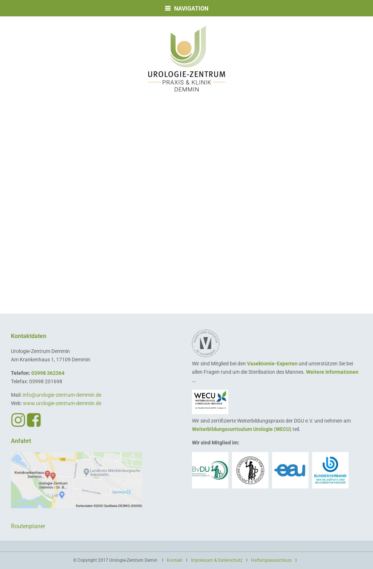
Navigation (191, 8)
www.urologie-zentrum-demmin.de (62, 403)
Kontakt (174, 560)
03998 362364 (47, 373)
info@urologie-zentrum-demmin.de (62, 395)
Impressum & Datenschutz (217, 560)
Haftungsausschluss (271, 560)
